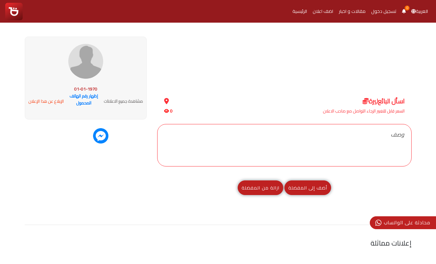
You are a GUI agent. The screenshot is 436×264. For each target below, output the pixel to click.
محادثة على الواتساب (402, 222)
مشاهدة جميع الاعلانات (123, 101)
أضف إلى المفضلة (307, 188)
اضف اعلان (323, 11)
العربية (419, 11)
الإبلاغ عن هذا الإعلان (46, 101)
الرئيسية (299, 11)
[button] (403, 11)
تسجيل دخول (383, 11)
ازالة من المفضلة (261, 188)
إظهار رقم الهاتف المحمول (83, 99)
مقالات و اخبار (352, 11)
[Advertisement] (284, 59)
